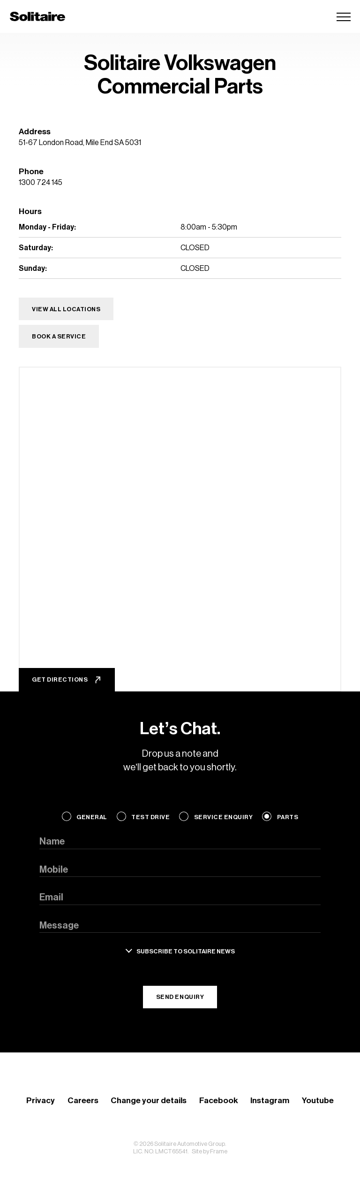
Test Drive (150, 817)
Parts (288, 817)
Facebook (218, 1101)
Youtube (318, 1101)
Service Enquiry (223, 817)
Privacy (40, 1101)
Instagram (269, 1101)
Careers (83, 1101)
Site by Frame (209, 1151)
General (91, 817)
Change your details (149, 1101)
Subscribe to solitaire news (185, 951)
